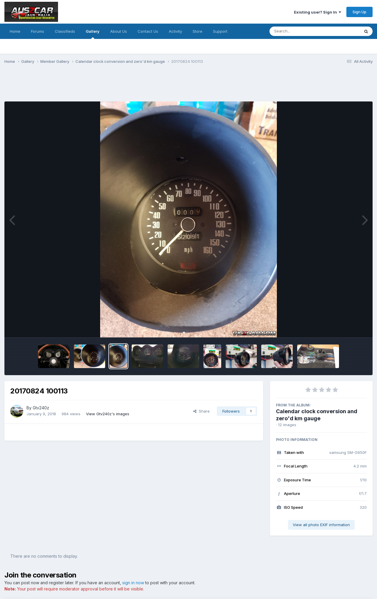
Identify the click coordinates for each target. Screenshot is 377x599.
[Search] (298, 31)
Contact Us (148, 31)
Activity (175, 31)
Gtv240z (41, 407)
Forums (37, 31)
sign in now (133, 582)
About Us (118, 31)
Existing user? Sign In (317, 12)
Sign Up (359, 11)
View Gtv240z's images (107, 413)
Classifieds (65, 31)
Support (220, 31)
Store (197, 31)
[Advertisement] (111, 86)
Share (201, 411)
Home (15, 31)
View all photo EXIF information (321, 524)
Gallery (93, 34)
